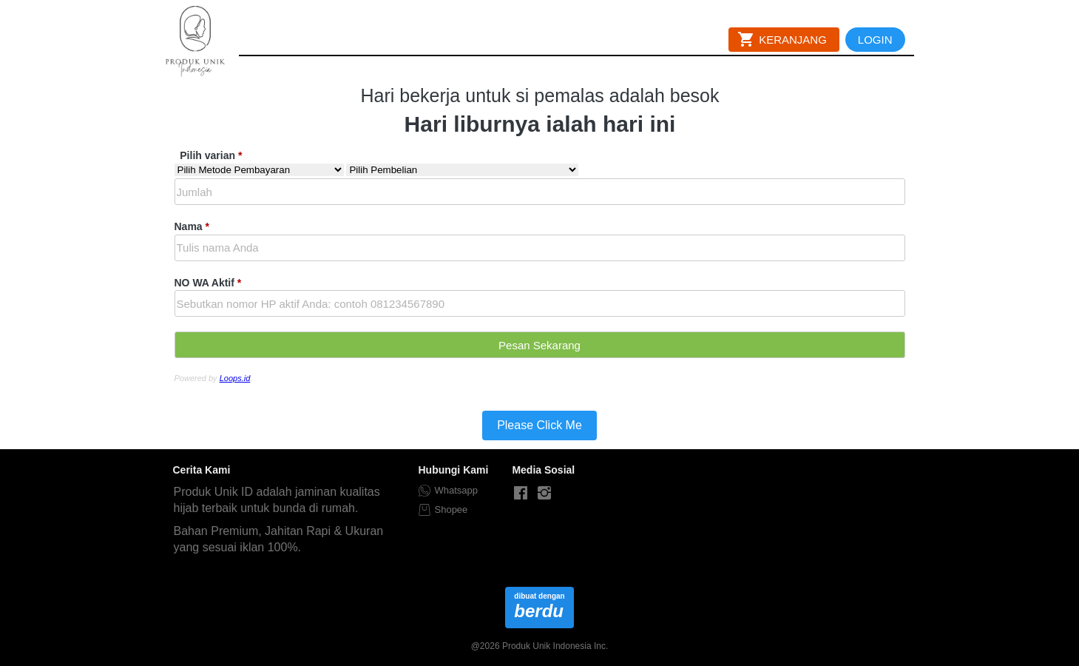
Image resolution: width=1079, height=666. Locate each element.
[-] (521, 493)
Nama (192, 226)
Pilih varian (211, 155)
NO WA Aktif (208, 283)
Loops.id (235, 378)
